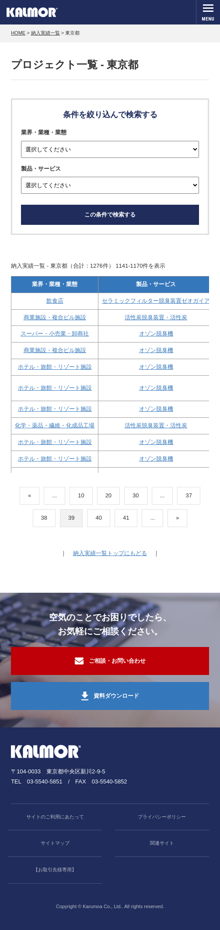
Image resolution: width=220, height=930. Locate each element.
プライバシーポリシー (162, 816)
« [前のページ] (29, 495)
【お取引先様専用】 (55, 869)
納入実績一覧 (45, 32)
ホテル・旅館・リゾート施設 (55, 367)
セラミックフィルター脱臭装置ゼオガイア (156, 300)
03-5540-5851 (45, 781)
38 (44, 517)
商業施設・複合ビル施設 (55, 317)
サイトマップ (55, 843)
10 (81, 495)
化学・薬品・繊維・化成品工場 (54, 425)
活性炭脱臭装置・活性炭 (156, 317)
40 (98, 517)
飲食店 (54, 300)
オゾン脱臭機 (156, 333)
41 (126, 517)
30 (136, 495)
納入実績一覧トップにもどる (110, 553)
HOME (18, 32)
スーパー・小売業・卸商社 (55, 333)
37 (188, 495)
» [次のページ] (177, 517)
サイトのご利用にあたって (55, 816)
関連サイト (162, 843)
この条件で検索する (110, 214)
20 (108, 495)
